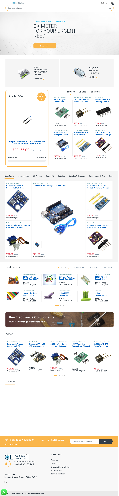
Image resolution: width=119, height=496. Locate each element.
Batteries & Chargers (77, 176)
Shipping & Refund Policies (61, 467)
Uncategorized (23, 176)
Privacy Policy (56, 470)
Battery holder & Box (97, 176)
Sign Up (106, 441)
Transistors (87, 97)
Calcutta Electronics (19, 493)
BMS (110, 176)
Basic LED (50, 176)
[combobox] (56, 8)
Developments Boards (61, 130)
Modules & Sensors (60, 97)
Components (78, 97)
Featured (70, 92)
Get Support (55, 463)
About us (54, 460)
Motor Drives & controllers (14, 223)
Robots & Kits (33, 342)
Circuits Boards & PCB (30, 291)
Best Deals (9, 176)
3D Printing (37, 176)
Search (110, 8)
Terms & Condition (58, 474)
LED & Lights (106, 274)
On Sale (82, 92)
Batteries (61, 176)
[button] (57, 305)
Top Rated (95, 92)
